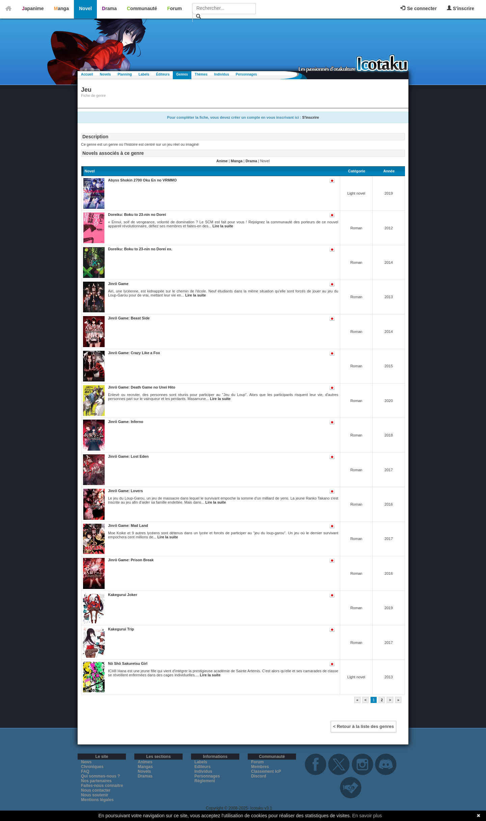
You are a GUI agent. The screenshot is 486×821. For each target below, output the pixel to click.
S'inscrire (460, 8)
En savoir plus (367, 815)
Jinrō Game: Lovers (125, 491)
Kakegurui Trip (121, 629)
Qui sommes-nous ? (100, 776)
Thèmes (201, 74)
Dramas (145, 776)
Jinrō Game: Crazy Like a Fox (134, 353)
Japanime (33, 8)
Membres (260, 766)
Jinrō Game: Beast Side (129, 318)
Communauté (142, 8)
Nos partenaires (96, 780)
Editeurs (202, 766)
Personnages (246, 74)
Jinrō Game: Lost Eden (128, 456)
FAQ (85, 771)
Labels (144, 74)
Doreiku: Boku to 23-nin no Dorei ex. (140, 249)
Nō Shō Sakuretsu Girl (127, 663)
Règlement (204, 780)
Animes (145, 762)
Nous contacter (95, 790)
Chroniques (92, 766)
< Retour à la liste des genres (363, 726)
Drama (109, 8)
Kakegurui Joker (122, 595)
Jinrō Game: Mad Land (128, 525)
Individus (221, 74)
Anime (222, 161)
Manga (61, 8)
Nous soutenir (94, 795)
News (86, 762)
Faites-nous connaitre (102, 785)
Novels (105, 74)
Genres (182, 74)
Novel (85, 8)
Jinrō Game (118, 284)
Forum (174, 8)
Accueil (87, 74)
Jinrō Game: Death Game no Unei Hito (141, 387)
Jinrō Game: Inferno (125, 422)
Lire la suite (222, 226)
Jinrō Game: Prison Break (131, 560)
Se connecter (418, 8)
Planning (124, 74)
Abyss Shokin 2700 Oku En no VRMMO (142, 180)
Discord (258, 776)
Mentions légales (97, 799)
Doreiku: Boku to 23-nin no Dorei (137, 215)
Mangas (145, 766)
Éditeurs (162, 74)
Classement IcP (266, 771)
